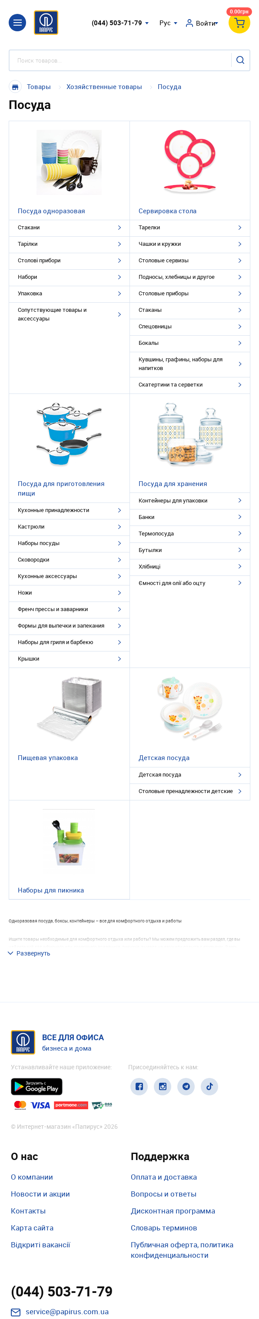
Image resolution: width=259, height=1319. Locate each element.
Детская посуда (164, 757)
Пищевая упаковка (48, 757)
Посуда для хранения (173, 483)
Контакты (28, 1152)
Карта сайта (32, 1169)
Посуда (169, 86)
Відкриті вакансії (40, 1186)
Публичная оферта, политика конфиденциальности (182, 1191)
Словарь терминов (164, 1169)
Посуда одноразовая (51, 210)
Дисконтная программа (173, 1152)
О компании (32, 1118)
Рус (165, 22)
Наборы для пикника (51, 890)
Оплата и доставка (164, 1118)
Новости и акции (40, 1135)
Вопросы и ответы (163, 1135)
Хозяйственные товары (104, 86)
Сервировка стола (167, 210)
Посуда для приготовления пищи (61, 488)
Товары (39, 86)
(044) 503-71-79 (117, 22)
